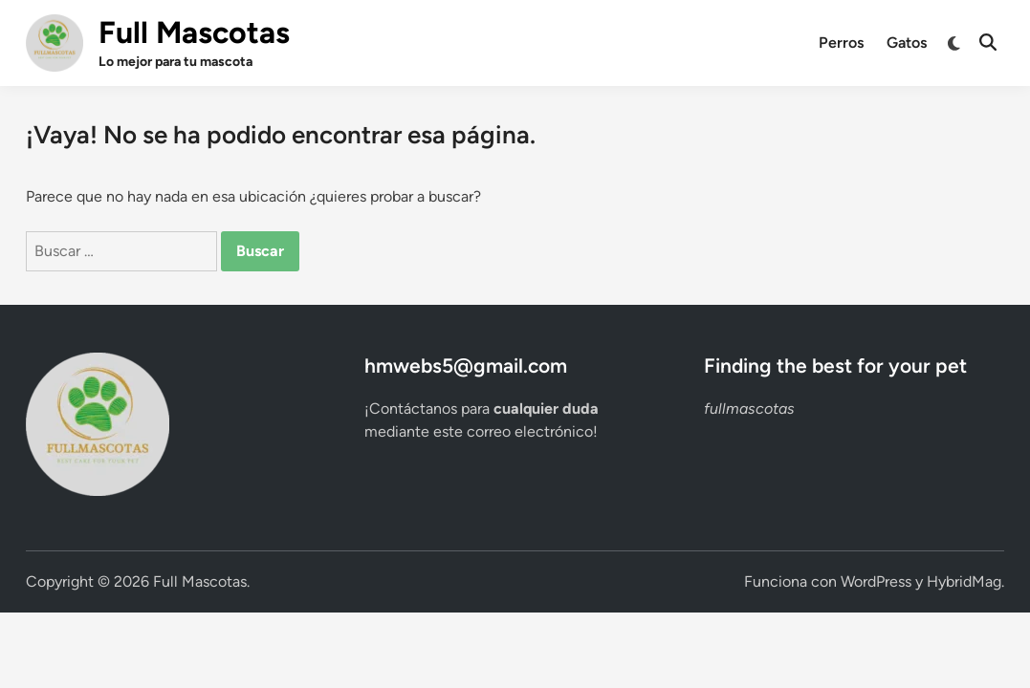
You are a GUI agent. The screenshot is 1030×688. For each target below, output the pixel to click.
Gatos (907, 42)
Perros (841, 42)
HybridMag (964, 581)
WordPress (876, 581)
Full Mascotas (194, 32)
